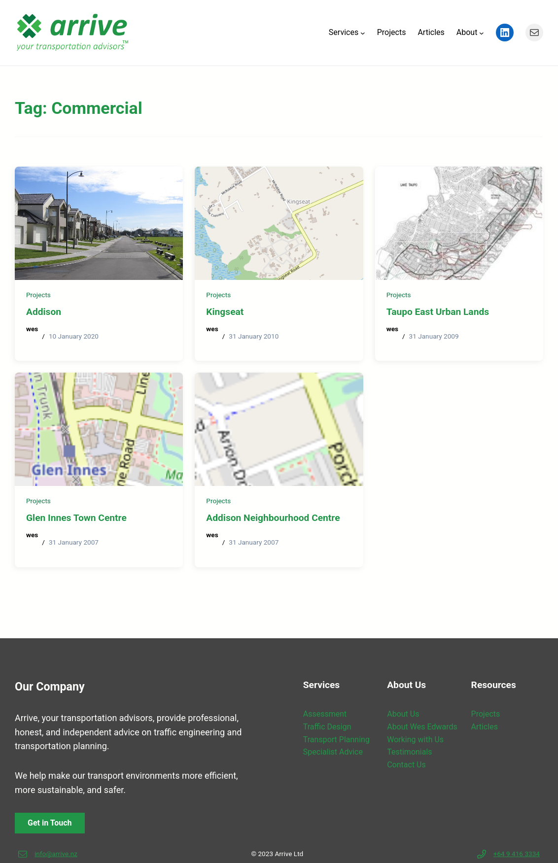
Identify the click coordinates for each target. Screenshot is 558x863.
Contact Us (406, 764)
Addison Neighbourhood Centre (273, 517)
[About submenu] (481, 32)
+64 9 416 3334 (516, 854)
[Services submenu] (362, 32)
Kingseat (225, 311)
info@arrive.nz (56, 854)
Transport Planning (336, 739)
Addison (43, 311)
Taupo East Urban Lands (437, 311)
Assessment (325, 714)
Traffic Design (327, 726)
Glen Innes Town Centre (76, 517)
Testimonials (409, 752)
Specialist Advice (333, 752)
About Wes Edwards (422, 726)
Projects (38, 295)
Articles (484, 726)
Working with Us (415, 739)
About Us (403, 714)
